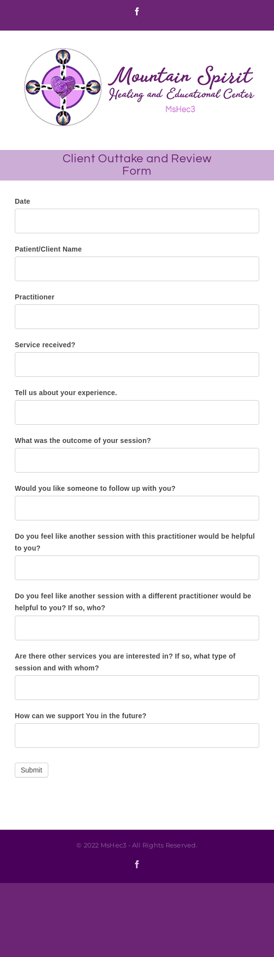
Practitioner (35, 297)
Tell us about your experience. (66, 393)
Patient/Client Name (48, 249)
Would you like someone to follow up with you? (95, 488)
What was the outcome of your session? (83, 440)
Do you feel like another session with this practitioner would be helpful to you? (135, 542)
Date (22, 201)
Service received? (45, 345)
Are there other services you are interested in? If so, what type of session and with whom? (125, 662)
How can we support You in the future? (80, 716)
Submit (31, 770)
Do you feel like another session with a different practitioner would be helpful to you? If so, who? (133, 602)
